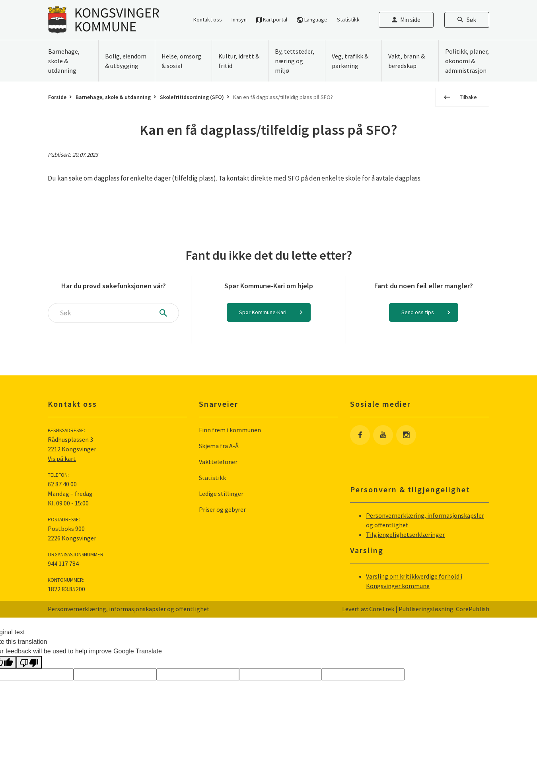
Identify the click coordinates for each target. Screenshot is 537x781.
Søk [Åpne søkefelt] (466, 19)
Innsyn (239, 19)
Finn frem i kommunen (230, 430)
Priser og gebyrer (222, 509)
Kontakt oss (207, 19)
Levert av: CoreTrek (368, 609)
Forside (57, 97)
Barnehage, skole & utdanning (113, 97)
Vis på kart (62, 458)
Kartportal (271, 19)
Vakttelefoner (218, 462)
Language (312, 19)
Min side (406, 19)
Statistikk (348, 19)
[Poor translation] (29, 662)
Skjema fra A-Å (219, 446)
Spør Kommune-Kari (262, 312)
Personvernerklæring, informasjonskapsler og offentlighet (129, 609)
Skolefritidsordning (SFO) (192, 97)
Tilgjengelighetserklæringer (405, 534)
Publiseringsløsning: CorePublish (444, 609)
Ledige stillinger (221, 493)
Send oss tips (417, 312)
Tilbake (468, 97)
